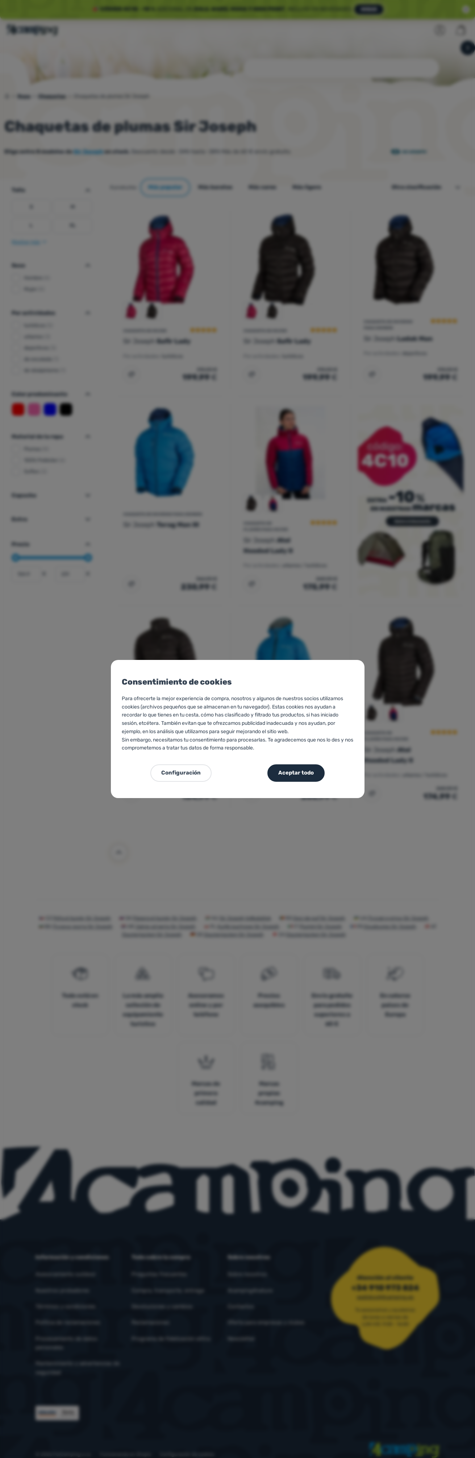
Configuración (181, 772)
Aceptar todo (296, 772)
